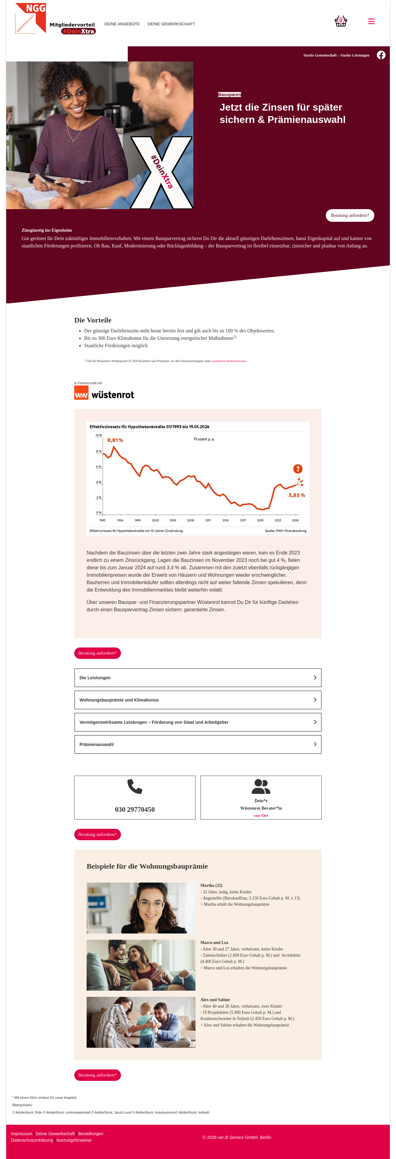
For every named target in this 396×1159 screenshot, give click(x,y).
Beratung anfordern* (350, 215)
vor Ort (261, 815)
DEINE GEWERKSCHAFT (171, 24)
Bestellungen (90, 1133)
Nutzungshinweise (74, 1140)
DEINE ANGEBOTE (122, 24)
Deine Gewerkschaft (55, 1133)
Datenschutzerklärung (32, 1140)
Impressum (21, 1133)
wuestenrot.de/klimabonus (229, 361)
